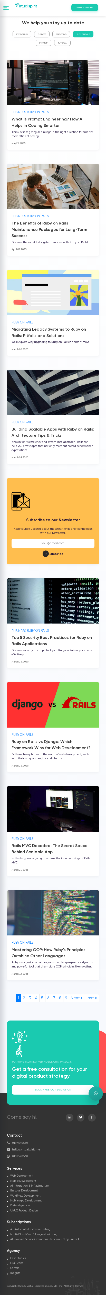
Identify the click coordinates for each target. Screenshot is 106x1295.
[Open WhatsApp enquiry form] (96, 1093)
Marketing (61, 34)
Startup (43, 43)
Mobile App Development (26, 1200)
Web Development (21, 1175)
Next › (76, 998)
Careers (14, 1268)
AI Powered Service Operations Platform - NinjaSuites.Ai (45, 1239)
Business (42, 34)
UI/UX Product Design (24, 1210)
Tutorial (62, 43)
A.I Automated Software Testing (30, 1229)
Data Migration (20, 1205)
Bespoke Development (24, 1190)
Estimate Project (85, 7)
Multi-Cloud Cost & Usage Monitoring (33, 1234)
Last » (91, 998)
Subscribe (53, 546)
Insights (15, 1273)
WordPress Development (25, 1195)
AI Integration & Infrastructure (29, 1185)
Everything (22, 34)
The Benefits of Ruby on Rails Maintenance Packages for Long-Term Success (49, 222)
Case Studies (18, 1258)
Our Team (16, 1263)
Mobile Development (23, 1180)
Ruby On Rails (83, 34)
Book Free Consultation (53, 1089)
